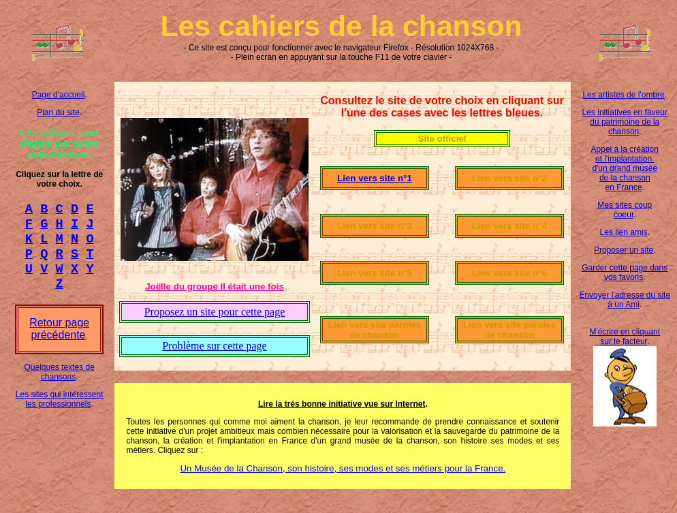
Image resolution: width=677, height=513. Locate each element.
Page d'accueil (58, 94)
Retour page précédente (59, 341)
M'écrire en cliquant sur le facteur (624, 336)
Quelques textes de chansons (59, 384)
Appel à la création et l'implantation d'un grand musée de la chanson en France (625, 168)
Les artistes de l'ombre (623, 94)
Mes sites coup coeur (624, 209)
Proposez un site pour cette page (214, 311)
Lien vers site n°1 (374, 178)
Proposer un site (623, 250)
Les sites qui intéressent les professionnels (60, 411)
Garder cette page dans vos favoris (624, 272)
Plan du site (58, 112)
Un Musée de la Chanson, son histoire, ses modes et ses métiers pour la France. (342, 468)
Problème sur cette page (214, 346)
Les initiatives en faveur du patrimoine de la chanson (624, 122)
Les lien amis (624, 232)
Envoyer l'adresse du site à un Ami (624, 299)
